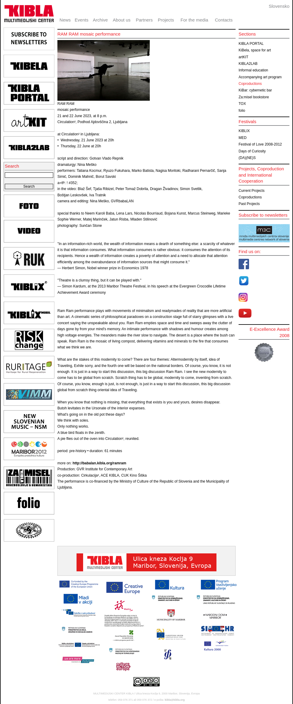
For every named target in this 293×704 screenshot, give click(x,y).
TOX (242, 104)
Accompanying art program (260, 77)
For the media (194, 19)
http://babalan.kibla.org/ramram (99, 463)
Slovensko (279, 6)
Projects (166, 19)
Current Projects (252, 191)
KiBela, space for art (255, 50)
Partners (144, 19)
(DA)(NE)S (247, 158)
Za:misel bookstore (254, 97)
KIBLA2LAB (248, 64)
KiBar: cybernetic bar (255, 90)
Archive (100, 19)
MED (243, 138)
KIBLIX (244, 131)
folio (242, 110)
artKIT (243, 57)
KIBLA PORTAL (251, 44)
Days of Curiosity (252, 151)
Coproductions (250, 84)
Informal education (253, 70)
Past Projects (249, 204)
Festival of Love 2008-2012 (260, 144)
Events (81, 19)
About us (121, 19)
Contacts (224, 19)
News (65, 19)
